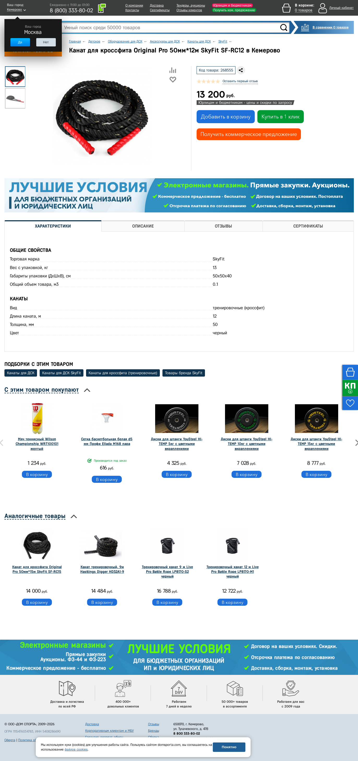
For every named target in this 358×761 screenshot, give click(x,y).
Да (20, 42)
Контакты (132, 10)
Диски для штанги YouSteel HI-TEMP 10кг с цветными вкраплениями (246, 443)
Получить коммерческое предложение (249, 134)
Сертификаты (159, 10)
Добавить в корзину (226, 117)
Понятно (229, 747)
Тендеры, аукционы (191, 5)
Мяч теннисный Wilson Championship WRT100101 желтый (37, 443)
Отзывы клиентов (189, 10)
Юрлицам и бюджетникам (232, 5)
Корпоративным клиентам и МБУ (109, 730)
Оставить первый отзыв (240, 81)
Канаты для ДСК (20, 373)
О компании (134, 5)
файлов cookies (76, 749)
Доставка (157, 5)
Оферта (9, 740)
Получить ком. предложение (234, 10)
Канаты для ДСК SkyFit (61, 373)
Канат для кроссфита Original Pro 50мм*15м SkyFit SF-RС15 (37, 569)
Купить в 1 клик (281, 117)
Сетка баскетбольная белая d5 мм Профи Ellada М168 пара (106, 441)
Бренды (153, 730)
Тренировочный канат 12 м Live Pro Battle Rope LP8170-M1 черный (233, 571)
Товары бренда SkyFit (183, 373)
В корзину (37, 474)
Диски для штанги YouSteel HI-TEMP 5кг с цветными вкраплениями (177, 443)
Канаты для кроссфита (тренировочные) (123, 373)
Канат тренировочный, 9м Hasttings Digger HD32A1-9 (102, 569)
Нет (46, 42)
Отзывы (153, 724)
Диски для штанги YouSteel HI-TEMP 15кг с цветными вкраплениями (316, 443)
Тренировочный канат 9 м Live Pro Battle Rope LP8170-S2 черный (167, 571)
